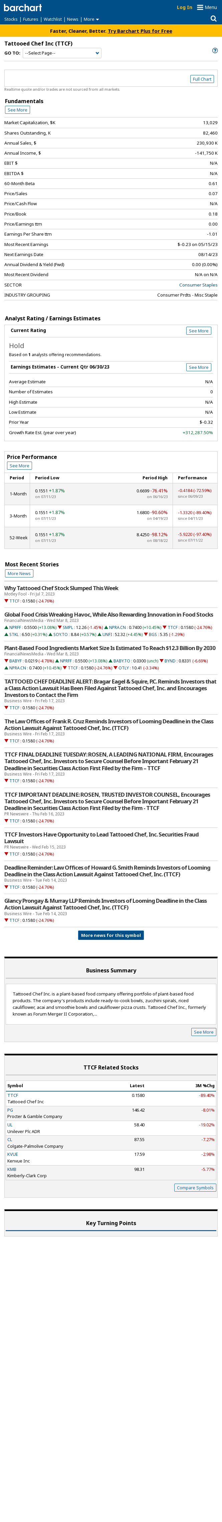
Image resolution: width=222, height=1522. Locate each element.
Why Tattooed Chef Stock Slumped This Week (61, 588)
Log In (184, 7)
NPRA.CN (117, 627)
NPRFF (15, 627)
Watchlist (53, 19)
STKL (14, 634)
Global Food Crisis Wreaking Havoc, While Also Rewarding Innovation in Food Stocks (108, 614)
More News (19, 573)
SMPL (68, 627)
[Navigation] (62, 53)
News (72, 19)
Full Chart (202, 79)
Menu (211, 7)
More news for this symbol (111, 935)
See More (17, 110)
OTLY (124, 668)
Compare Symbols (195, 1188)
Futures (30, 19)
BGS (153, 634)
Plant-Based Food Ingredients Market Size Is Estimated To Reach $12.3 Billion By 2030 (109, 648)
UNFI (107, 634)
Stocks (11, 19)
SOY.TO (60, 634)
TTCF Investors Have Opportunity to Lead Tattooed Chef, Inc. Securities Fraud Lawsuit (101, 838)
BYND (170, 661)
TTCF (14, 601)
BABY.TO (122, 661)
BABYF (15, 661)
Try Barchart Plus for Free (140, 30)
